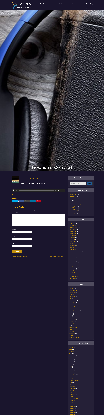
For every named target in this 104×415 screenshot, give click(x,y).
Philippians (72, 391)
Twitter (14, 205)
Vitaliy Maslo (72, 261)
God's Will (71, 326)
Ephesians (71, 362)
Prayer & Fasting (73, 214)
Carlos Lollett (73, 260)
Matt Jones (72, 265)
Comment (15, 217)
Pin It (38, 205)
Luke (70, 367)
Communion (72, 301)
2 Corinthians (72, 379)
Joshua (71, 397)
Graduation (72, 338)
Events (67, 4)
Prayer (71, 299)
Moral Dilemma (73, 328)
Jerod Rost (72, 277)
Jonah (70, 373)
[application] (38, 194)
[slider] (36, 194)
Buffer (27, 205)
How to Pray (72, 207)
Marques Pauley (73, 281)
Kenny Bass (72, 273)
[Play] (14, 195)
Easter (71, 216)
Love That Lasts (73, 203)
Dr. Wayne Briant (73, 269)
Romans (71, 352)
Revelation (72, 393)
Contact (82, 4)
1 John (71, 407)
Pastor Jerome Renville (75, 256)
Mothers (71, 322)
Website (14, 248)
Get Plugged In (73, 210)
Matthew (71, 356)
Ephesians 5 (72, 399)
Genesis (71, 375)
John (70, 358)
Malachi (71, 383)
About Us (45, 4)
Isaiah (70, 369)
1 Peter (71, 377)
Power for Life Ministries (20, 261)
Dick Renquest (73, 246)
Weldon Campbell (73, 258)
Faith (70, 316)
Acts (70, 354)
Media (60, 4)
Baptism (71, 336)
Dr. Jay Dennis (72, 230)
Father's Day (72, 297)
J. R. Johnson (72, 283)
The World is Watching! (56, 261)
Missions (71, 293)
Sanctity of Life (73, 332)
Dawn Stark (72, 275)
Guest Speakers (73, 295)
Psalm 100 (72, 411)
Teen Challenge (73, 271)
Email (14, 241)
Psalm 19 (71, 413)
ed (70, 263)
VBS (70, 303)
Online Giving (89, 4)
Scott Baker (72, 228)
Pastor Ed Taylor (73, 232)
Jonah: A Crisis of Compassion (76, 208)
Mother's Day (72, 218)
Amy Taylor (72, 242)
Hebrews (71, 395)
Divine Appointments (74, 314)
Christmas (72, 309)
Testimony (72, 310)
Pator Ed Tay (72, 252)
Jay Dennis (72, 244)
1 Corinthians (72, 360)
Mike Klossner (73, 236)
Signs (70, 205)
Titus (70, 387)
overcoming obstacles (75, 342)
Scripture (31, 188)
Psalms (71, 365)
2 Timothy (72, 405)
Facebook (21, 205)
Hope (70, 318)
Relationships (72, 312)
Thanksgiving (72, 307)
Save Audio (15, 199)
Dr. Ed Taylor (72, 254)
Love (70, 320)
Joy (70, 330)
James (71, 389)
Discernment (72, 324)
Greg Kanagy (72, 240)
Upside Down (72, 201)
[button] (49, 4)
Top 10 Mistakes (73, 212)
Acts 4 (71, 401)
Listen (23, 188)
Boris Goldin (72, 250)
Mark (70, 371)
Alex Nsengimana (73, 279)
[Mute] (58, 195)
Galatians (71, 381)
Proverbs (71, 363)
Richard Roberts (73, 267)
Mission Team (72, 238)
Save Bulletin (41, 188)
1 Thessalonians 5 (74, 385)
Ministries (53, 4)
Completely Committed (87, 8)
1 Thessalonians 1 (74, 403)
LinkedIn (33, 205)
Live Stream (75, 8)
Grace (70, 334)
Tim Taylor (72, 248)
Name (14, 234)
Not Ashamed (72, 199)
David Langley (73, 234)
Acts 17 (71, 409)
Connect (74, 4)
